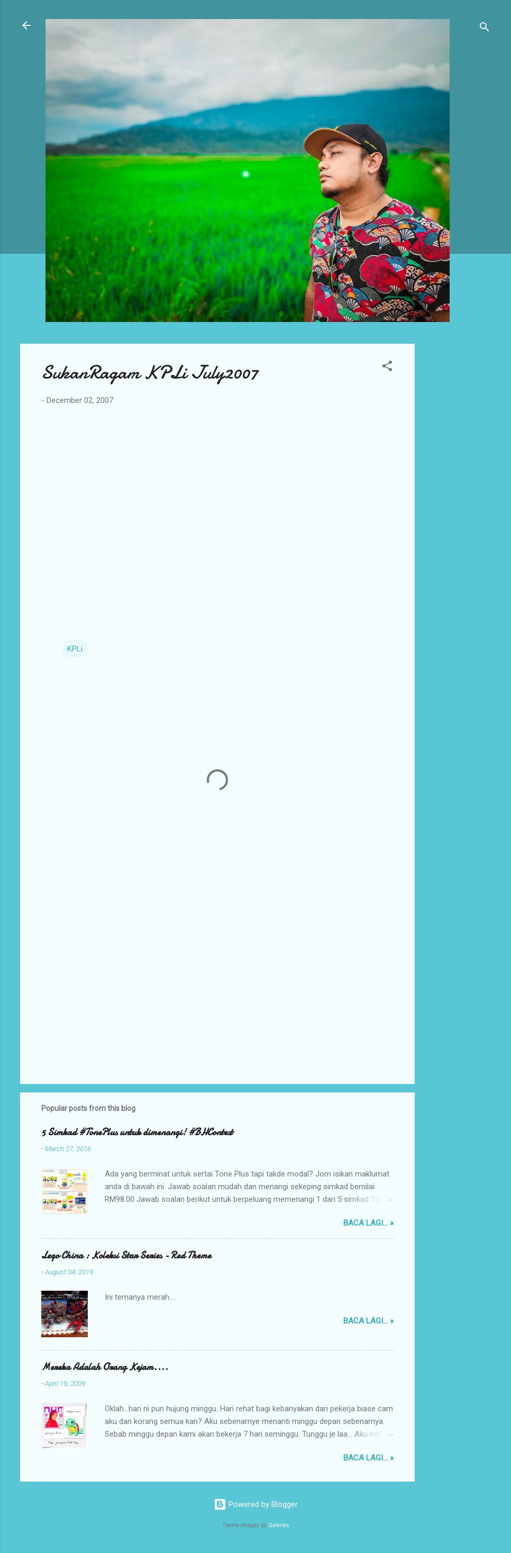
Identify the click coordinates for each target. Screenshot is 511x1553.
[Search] (484, 29)
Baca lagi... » (368, 1223)
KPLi (75, 649)
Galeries (278, 1525)
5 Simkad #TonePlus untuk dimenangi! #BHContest (137, 1132)
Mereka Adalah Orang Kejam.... (104, 1367)
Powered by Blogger (256, 1504)
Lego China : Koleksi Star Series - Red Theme (126, 1255)
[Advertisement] (457, 502)
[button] (387, 368)
